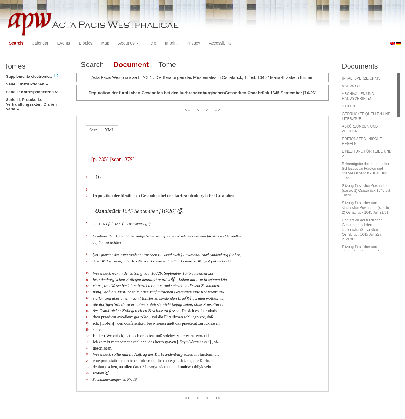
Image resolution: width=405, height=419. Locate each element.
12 (87, 286)
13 (87, 292)
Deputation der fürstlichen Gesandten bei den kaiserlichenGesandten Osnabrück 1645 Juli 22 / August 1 (362, 229)
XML (109, 130)
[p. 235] (99, 159)
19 (87, 329)
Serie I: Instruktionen (27, 84)
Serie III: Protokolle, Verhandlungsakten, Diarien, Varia (32, 104)
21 (87, 342)
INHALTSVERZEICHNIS (361, 78)
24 (87, 360)
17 (87, 317)
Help (152, 43)
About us (128, 43)
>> (217, 109)
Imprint (171, 43)
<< (187, 109)
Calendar (40, 43)
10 (87, 273)
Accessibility (220, 43)
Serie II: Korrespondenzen (32, 92)
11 (87, 279)
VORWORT (351, 86)
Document (131, 65)
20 (87, 335)
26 (87, 373)
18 (87, 323)
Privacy (193, 43)
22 (87, 348)
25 (87, 367)
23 (87, 354)
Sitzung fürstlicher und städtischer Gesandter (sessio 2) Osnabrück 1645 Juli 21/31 (365, 208)
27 (87, 379)
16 (87, 310)
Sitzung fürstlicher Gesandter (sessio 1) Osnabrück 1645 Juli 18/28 (366, 190)
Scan (93, 130)
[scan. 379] (122, 159)
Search (16, 43)
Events (63, 43)
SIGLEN (348, 106)
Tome (167, 65)
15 (87, 304)
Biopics (85, 43)
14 (87, 298)
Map (105, 43)
